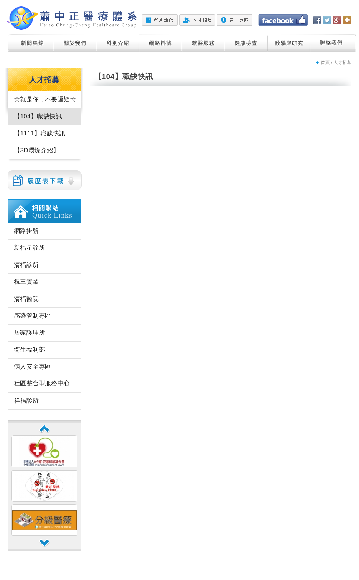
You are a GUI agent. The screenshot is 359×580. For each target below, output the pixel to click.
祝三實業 (26, 281)
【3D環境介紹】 (36, 150)
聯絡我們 (333, 43)
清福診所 (26, 265)
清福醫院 (26, 299)
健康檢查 (246, 43)
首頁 (325, 62)
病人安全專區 (32, 366)
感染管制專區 (32, 315)
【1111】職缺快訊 (39, 133)
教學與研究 (289, 43)
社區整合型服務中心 (42, 383)
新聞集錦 (31, 43)
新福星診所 (29, 247)
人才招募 (197, 20)
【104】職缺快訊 (38, 116)
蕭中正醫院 (72, 18)
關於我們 (75, 43)
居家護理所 (29, 332)
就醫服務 (203, 43)
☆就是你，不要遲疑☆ (45, 99)
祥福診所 (26, 400)
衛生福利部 (29, 349)
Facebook (283, 20)
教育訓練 (160, 20)
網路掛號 (160, 43)
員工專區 (234, 20)
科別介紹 (118, 43)
